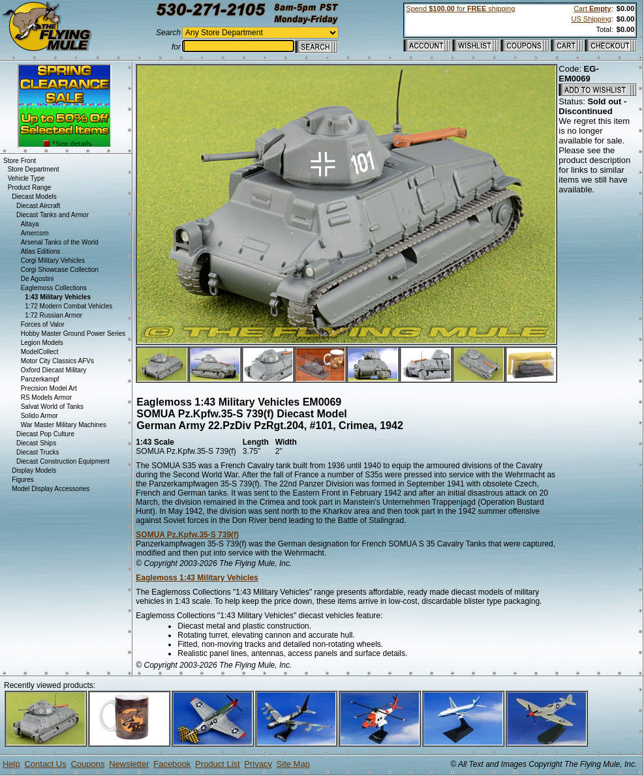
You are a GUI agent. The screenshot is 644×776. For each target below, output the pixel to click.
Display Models (34, 470)
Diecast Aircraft (38, 205)
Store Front (19, 160)
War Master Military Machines (63, 424)
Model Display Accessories (50, 488)
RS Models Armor (46, 397)
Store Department (33, 169)
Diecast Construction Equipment (63, 461)
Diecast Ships (36, 443)
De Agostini (37, 278)
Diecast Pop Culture (45, 434)
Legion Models (42, 342)
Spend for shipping (460, 8)
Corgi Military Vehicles (53, 260)
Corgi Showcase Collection (60, 269)
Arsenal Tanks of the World (60, 242)
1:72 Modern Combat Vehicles (68, 306)
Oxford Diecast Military (54, 370)
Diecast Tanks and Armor (52, 214)
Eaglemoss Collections (54, 287)
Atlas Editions (41, 251)
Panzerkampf (40, 379)
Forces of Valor (43, 324)
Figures (22, 479)
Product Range (30, 187)
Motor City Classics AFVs (57, 361)
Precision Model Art (49, 388)
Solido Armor (39, 415)
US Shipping (591, 19)
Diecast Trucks (37, 452)
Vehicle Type (26, 178)
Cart (592, 8)
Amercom (35, 233)
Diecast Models (34, 196)
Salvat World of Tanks (52, 406)
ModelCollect (40, 351)
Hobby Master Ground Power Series (73, 333)
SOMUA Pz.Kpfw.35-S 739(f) (187, 534)
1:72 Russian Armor (53, 315)
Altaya (30, 224)
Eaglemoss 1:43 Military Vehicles (197, 577)
